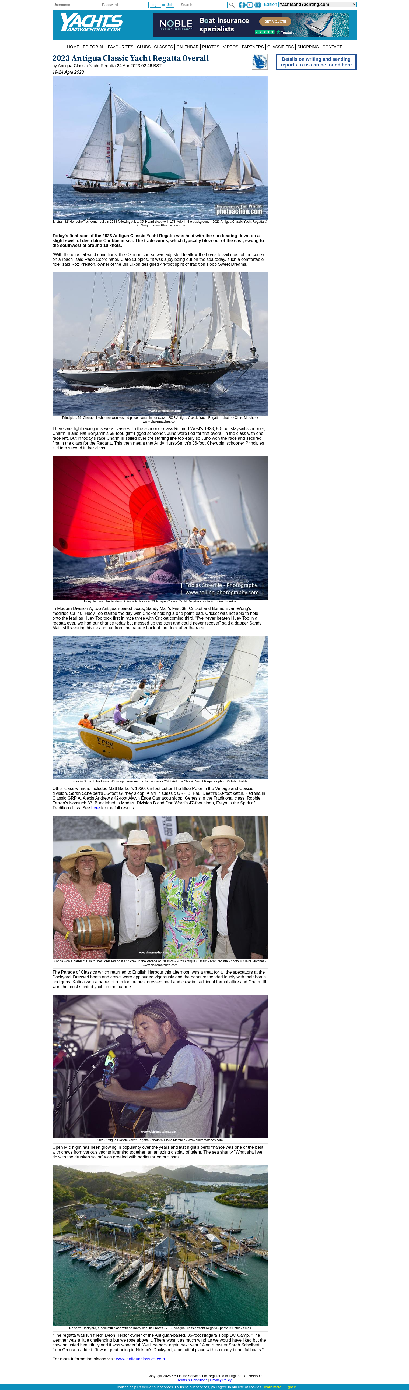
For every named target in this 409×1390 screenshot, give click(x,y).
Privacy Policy (221, 1380)
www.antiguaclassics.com (140, 1359)
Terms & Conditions (192, 1380)
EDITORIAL (93, 46)
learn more (272, 1387)
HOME (73, 46)
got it (292, 1387)
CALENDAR (187, 46)
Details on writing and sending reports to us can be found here (316, 62)
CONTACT (332, 46)
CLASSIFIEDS (280, 46)
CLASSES (163, 46)
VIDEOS (230, 46)
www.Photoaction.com (169, 225)
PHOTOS (210, 46)
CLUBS (144, 46)
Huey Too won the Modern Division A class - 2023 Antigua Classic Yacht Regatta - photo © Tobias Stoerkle (160, 599)
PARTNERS (253, 46)
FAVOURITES (121, 46)
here (95, 808)
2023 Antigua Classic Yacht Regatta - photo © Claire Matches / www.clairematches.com (160, 1138)
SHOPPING (308, 46)
